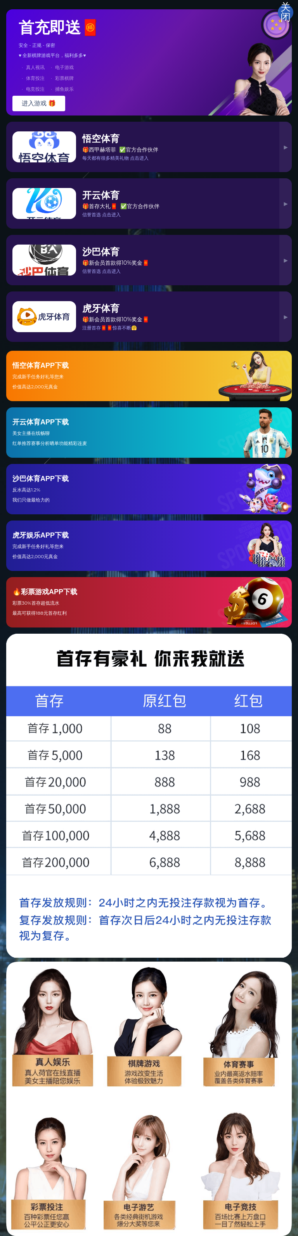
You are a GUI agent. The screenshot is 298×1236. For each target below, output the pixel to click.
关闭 (286, 12)
